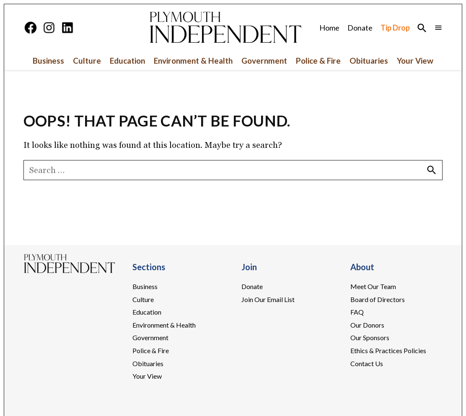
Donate (360, 27)
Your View (415, 60)
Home (329, 27)
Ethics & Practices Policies (388, 350)
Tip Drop (395, 27)
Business (48, 60)
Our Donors (367, 325)
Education (127, 60)
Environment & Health (193, 60)
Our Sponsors (369, 337)
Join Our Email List (268, 299)
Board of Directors (377, 299)
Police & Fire (318, 60)
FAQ (357, 312)
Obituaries (369, 60)
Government (264, 60)
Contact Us (366, 363)
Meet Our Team (373, 286)
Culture (87, 60)
